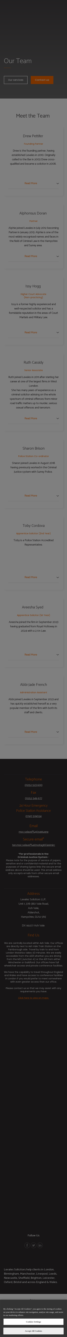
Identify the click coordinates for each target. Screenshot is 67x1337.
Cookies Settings (33, 1322)
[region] (33, 1318)
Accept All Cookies (33, 1331)
